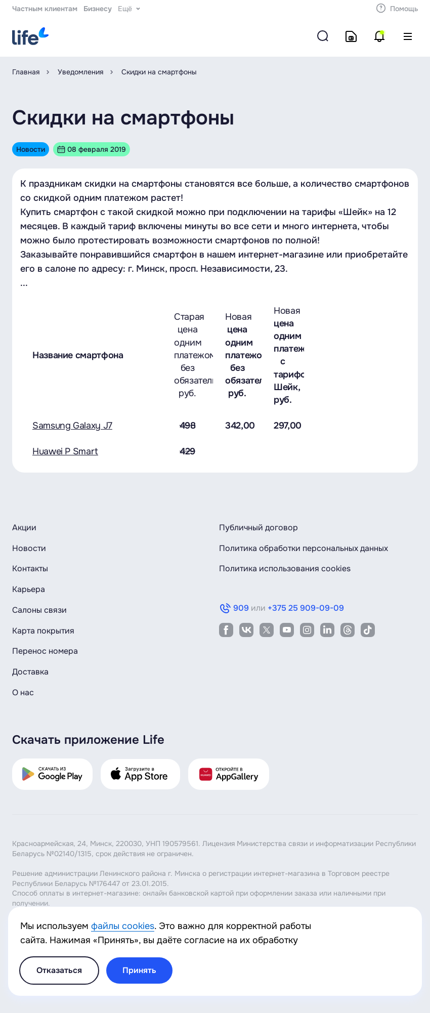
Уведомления (80, 71)
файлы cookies (122, 926)
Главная (25, 71)
